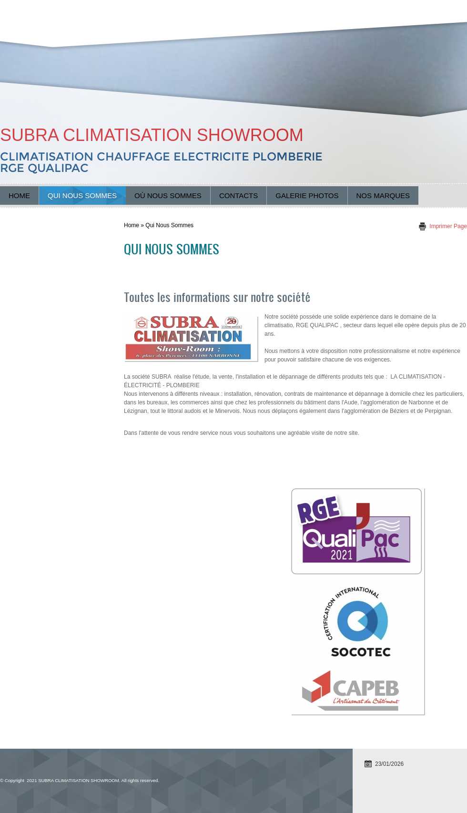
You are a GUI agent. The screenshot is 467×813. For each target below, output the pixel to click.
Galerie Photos (306, 195)
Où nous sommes (168, 195)
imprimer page (448, 226)
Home (19, 195)
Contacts (238, 195)
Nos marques (383, 195)
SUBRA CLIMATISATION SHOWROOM (152, 135)
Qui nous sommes (82, 195)
